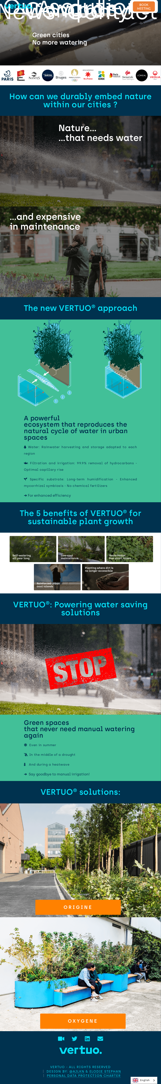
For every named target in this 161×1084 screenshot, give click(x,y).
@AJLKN (76, 1071)
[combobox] (144, 1080)
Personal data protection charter (84, 1076)
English (141, 1080)
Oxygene (83, 1021)
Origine (78, 907)
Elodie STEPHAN (105, 1071)
